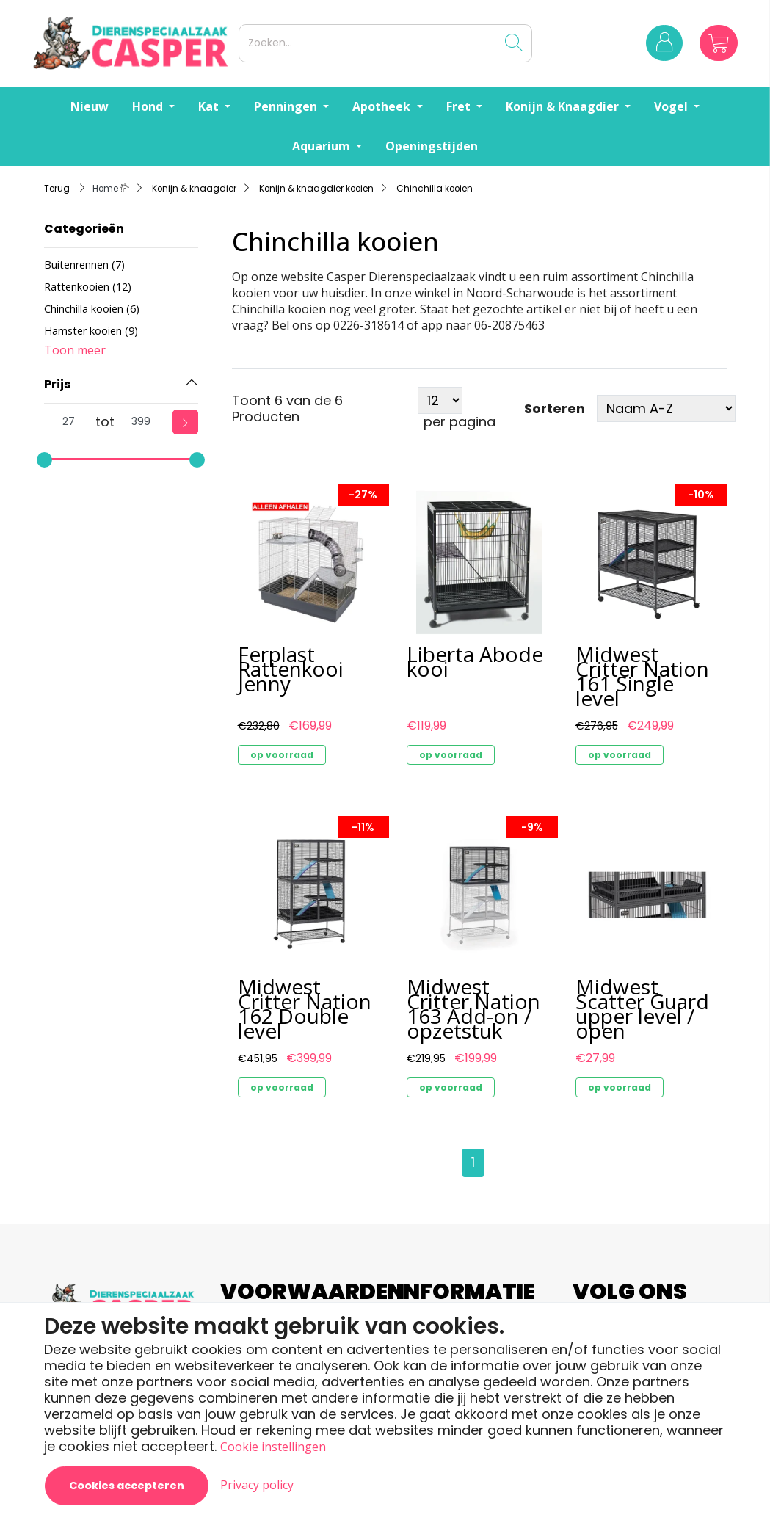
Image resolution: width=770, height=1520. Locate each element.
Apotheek (382, 106)
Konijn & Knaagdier (564, 106)
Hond (149, 106)
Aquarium (322, 146)
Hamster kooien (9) (91, 331)
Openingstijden (431, 146)
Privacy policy (257, 1485)
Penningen (287, 106)
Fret (459, 106)
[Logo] (133, 43)
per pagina (459, 422)
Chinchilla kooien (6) (91, 309)
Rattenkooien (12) (87, 287)
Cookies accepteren (126, 1485)
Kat (210, 106)
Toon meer (75, 350)
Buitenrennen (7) (84, 265)
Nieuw (89, 106)
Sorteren (554, 409)
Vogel (672, 106)
